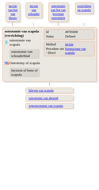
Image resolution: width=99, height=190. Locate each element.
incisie (69, 44)
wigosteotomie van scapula (46, 106)
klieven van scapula (41, 90)
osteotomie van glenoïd (43, 98)
